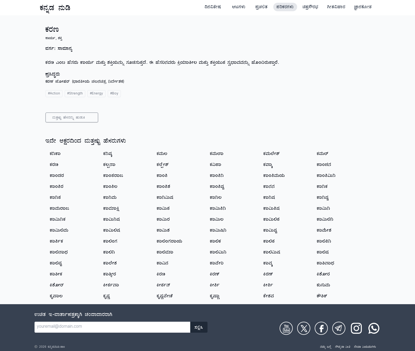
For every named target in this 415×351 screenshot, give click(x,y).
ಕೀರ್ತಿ (215, 286)
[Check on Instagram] (356, 328)
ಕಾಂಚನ (324, 165)
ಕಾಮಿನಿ (323, 209)
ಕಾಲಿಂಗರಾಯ (170, 242)
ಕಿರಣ (161, 275)
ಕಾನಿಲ (216, 198)
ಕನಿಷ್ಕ (107, 154)
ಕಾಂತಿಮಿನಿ (326, 176)
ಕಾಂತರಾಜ (113, 176)
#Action (54, 94)
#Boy (114, 94)
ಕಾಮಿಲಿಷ (111, 231)
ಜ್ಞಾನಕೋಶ (363, 8)
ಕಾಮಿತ (163, 209)
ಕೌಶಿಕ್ (322, 297)
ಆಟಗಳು (239, 8)
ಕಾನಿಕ (322, 187)
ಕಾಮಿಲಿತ (271, 220)
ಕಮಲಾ (217, 154)
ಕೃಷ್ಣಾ (215, 297)
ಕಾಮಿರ (163, 220)
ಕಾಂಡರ (57, 176)
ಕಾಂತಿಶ (163, 187)
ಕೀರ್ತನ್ (163, 286)
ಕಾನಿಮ (110, 198)
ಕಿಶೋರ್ (57, 286)
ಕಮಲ (162, 154)
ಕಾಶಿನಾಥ (325, 264)
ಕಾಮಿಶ (163, 231)
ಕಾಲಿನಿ (109, 253)
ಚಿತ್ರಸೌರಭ (311, 8)
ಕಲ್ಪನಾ (109, 165)
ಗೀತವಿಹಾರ (336, 8)
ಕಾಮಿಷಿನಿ (218, 231)
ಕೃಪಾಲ (56, 297)
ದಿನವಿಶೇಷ (213, 8)
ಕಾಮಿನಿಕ (58, 220)
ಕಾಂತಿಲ (110, 187)
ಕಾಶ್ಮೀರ (109, 275)
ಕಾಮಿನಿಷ (111, 220)
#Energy (96, 94)
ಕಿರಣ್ (215, 275)
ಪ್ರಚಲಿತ (261, 8)
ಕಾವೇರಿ (217, 264)
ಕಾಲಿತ (269, 242)
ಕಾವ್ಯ (268, 264)
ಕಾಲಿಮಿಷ (271, 253)
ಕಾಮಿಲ (217, 220)
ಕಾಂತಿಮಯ (274, 176)
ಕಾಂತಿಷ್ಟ (217, 187)
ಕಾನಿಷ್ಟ (323, 198)
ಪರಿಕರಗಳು (285, 8)
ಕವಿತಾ (215, 165)
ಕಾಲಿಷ (323, 253)
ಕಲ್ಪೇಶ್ (163, 165)
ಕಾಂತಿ (162, 176)
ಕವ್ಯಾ (268, 165)
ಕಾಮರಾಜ (59, 209)
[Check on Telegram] (338, 328)
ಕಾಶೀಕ (56, 275)
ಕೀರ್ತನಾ (111, 286)
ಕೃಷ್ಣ (106, 297)
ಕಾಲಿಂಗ (110, 242)
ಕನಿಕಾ (55, 154)
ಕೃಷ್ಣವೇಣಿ (165, 297)
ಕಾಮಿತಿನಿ (218, 209)
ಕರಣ (54, 165)
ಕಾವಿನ (163, 264)
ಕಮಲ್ (322, 154)
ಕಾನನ (269, 187)
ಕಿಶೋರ (323, 275)
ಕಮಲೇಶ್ (271, 154)
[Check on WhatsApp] (373, 328)
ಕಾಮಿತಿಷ (271, 209)
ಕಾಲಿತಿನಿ (324, 242)
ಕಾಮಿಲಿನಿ (325, 220)
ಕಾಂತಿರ (57, 187)
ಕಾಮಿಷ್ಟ (270, 231)
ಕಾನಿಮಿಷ (165, 198)
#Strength (75, 94)
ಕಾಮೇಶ (324, 231)
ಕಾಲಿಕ (215, 242)
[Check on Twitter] (303, 328)
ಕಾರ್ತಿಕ (56, 242)
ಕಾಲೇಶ (110, 264)
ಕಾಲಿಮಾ (165, 253)
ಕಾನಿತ (55, 198)
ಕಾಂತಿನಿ (217, 176)
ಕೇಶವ (268, 297)
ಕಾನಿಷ (269, 198)
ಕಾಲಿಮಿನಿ (218, 253)
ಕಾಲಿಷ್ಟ (56, 264)
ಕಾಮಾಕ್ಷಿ (111, 209)
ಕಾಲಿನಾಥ (59, 253)
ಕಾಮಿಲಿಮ (59, 231)
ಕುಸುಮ (323, 286)
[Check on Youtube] (286, 328)
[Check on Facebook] (321, 328)
